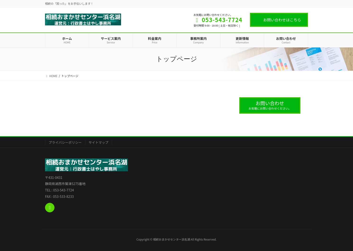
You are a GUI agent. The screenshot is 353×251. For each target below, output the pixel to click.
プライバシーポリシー (65, 142)
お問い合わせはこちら (282, 20)
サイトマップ (99, 142)
